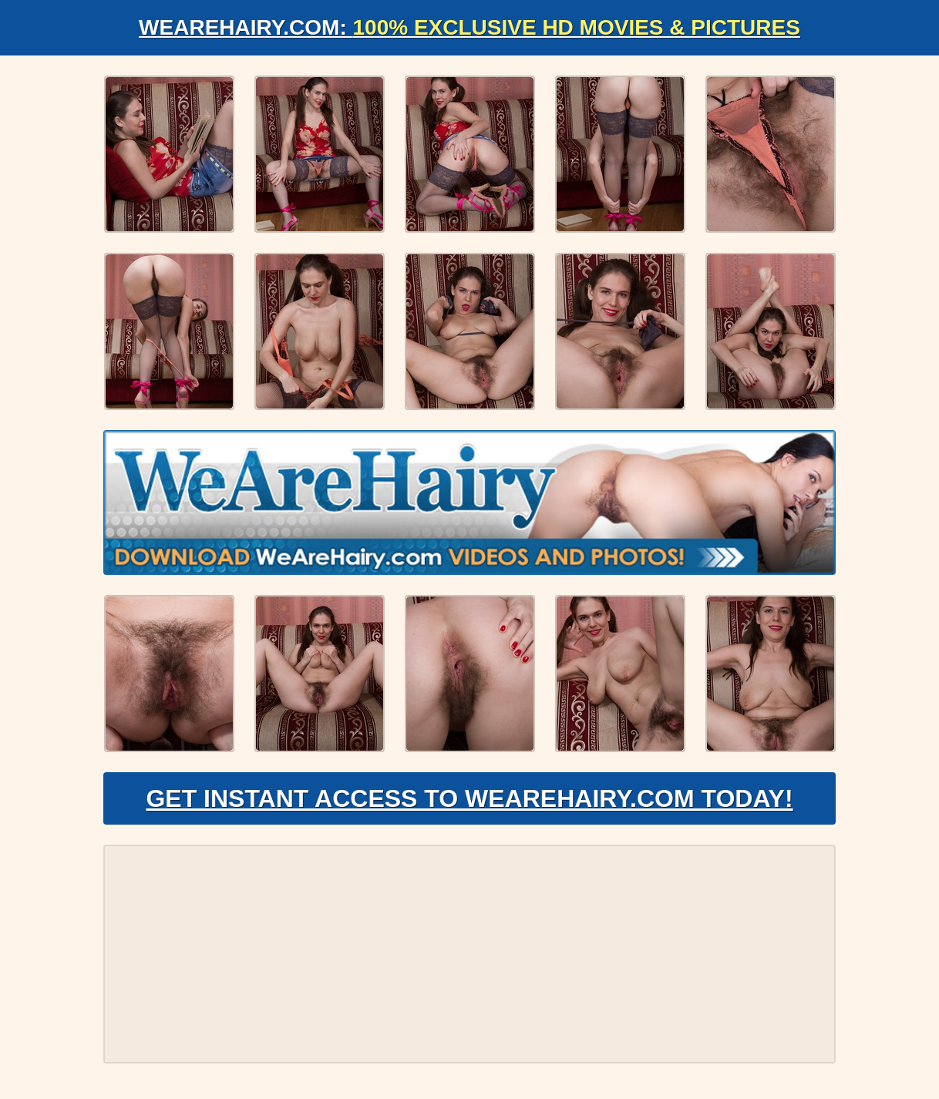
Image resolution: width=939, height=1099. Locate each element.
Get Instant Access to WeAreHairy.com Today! (469, 798)
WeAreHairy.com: (469, 27)
